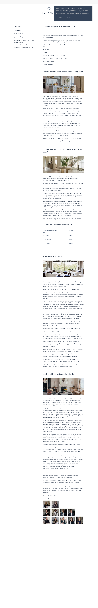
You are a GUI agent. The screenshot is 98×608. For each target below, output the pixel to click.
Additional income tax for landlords (24, 47)
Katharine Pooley (55, 475)
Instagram (51, 64)
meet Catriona (64, 468)
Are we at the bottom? (20, 45)
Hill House (63, 475)
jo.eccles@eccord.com (66, 366)
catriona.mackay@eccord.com (51, 468)
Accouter (74, 475)
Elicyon (69, 475)
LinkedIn (45, 64)
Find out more (85, 13)
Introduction (19, 33)
